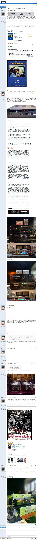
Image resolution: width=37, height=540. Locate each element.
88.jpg (8, 259)
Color (8, 530)
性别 (1, 21)
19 (29, 527)
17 (26, 527)
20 (30, 527)
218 (35, 397)
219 (35, 465)
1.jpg (7, 408)
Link (10, 530)
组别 (1, 18)
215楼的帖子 (14, 365)
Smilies (13, 530)
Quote (11, 530)
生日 (1, 98)
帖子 (1, 99)
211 (35, 10)
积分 (1, 100)
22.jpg (8, 476)
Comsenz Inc (10, 538)
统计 (34, 538)
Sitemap (36, 538)
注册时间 (1, 22)
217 (35, 363)
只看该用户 (15, 348)
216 (35, 348)
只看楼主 (15, 10)
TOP (35, 88)
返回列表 (21, 527)
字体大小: (32, 10)
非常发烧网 (32, 538)
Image (9, 530)
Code (12, 530)
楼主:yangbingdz (3, 8)
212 (35, 90)
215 (35, 333)
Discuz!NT (4, 538)
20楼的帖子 (11, 305)
